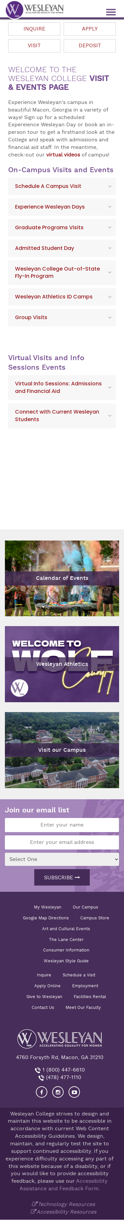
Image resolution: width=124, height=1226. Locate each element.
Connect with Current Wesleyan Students (57, 415)
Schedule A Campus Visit (48, 186)
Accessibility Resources (66, 1212)
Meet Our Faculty (83, 1007)
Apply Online (47, 985)
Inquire (34, 29)
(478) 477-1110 (62, 1077)
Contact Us (43, 1007)
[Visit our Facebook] (41, 1092)
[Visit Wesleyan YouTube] (74, 1092)
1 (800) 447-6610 (63, 1070)
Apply (90, 29)
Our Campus (85, 907)
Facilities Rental (90, 996)
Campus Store (94, 917)
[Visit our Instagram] (58, 1092)
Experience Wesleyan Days (50, 207)
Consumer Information (66, 950)
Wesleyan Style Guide (66, 960)
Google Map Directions (46, 917)
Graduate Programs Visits (49, 227)
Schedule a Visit (79, 974)
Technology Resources (66, 1204)
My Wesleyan (47, 907)
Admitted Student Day (44, 248)
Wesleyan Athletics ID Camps (54, 296)
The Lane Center (66, 939)
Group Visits (31, 317)
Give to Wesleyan (44, 996)
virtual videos (63, 155)
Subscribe (62, 878)
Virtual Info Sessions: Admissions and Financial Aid (58, 387)
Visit (34, 46)
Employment (85, 985)
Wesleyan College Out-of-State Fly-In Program (57, 272)
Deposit (90, 46)
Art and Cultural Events (66, 928)
